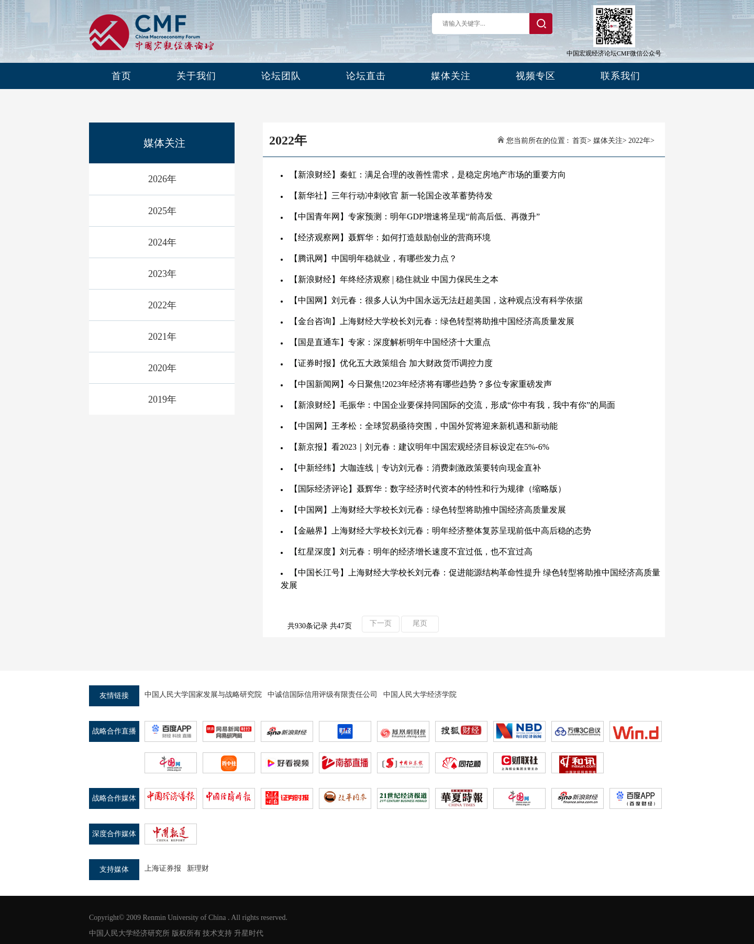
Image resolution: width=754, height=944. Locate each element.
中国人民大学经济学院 (420, 694)
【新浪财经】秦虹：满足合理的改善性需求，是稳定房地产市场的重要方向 (428, 174)
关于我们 (196, 76)
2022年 (162, 305)
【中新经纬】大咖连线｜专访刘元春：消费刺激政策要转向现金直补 (415, 467)
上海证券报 (163, 868)
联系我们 (620, 76)
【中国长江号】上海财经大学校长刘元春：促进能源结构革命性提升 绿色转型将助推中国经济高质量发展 (470, 579)
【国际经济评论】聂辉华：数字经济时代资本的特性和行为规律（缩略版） (428, 488)
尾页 (420, 623)
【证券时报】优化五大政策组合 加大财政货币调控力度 (391, 363)
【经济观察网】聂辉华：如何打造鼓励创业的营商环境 (390, 237)
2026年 (162, 179)
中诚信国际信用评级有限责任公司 (323, 694)
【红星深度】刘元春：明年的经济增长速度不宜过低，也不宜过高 (411, 551)
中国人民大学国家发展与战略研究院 (203, 694)
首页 (121, 76)
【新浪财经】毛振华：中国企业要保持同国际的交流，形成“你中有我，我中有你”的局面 (452, 405)
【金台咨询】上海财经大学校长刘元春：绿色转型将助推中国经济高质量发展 (432, 321)
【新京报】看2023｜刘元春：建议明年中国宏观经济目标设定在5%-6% (419, 446)
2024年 (162, 242)
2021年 (162, 336)
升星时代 (248, 933)
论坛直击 (366, 76)
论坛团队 (281, 76)
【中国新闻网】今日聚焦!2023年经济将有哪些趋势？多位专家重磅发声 (421, 384)
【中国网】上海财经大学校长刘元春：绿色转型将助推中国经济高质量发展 (428, 509)
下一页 (381, 623)
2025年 (162, 211)
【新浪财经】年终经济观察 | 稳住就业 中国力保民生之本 (394, 279)
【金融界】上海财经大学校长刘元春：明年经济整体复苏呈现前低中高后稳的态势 (440, 530)
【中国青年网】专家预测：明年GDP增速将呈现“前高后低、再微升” (415, 216)
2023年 (162, 274)
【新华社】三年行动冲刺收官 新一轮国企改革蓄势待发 (391, 195)
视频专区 (536, 76)
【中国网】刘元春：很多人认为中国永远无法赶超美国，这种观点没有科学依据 (436, 300)
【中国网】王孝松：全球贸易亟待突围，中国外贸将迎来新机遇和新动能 (424, 425)
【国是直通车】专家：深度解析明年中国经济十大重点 (390, 342)
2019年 (162, 399)
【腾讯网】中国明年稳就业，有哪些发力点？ (373, 258)
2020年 (162, 368)
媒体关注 (451, 76)
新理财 (198, 868)
